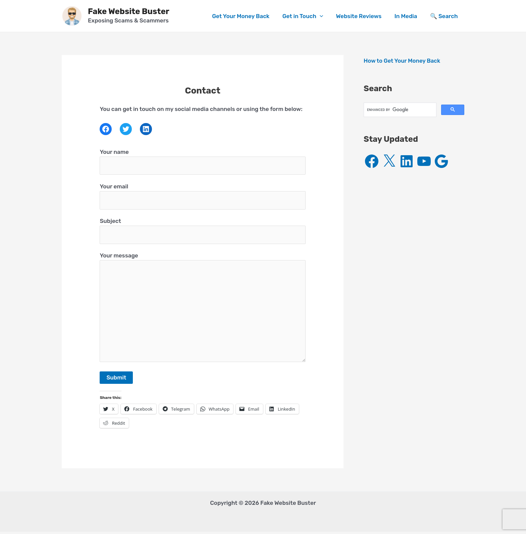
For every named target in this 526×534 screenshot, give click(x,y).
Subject (202, 231)
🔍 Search (445, 16)
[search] (399, 109)
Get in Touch (307, 16)
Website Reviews (362, 16)
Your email (202, 196)
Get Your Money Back (247, 16)
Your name (202, 162)
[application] (325, 16)
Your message (202, 310)
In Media (408, 16)
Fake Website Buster (128, 11)
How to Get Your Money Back (402, 60)
